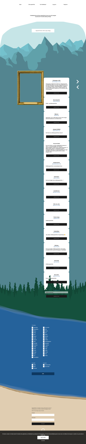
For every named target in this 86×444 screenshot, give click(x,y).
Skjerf (45, 334)
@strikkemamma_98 (56, 163)
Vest (45, 353)
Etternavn (33, 417)
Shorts (45, 331)
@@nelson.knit (56, 276)
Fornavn (33, 413)
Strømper (46, 343)
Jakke (34, 346)
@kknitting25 (56, 246)
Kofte (34, 350)
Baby (34, 364)
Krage (34, 352)
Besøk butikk (56, 93)
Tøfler (45, 350)
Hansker (34, 343)
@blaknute (56, 115)
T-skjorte (46, 345)
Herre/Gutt (46, 366)
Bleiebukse (35, 329)
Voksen (34, 368)
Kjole (34, 348)
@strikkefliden (56, 232)
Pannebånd (35, 357)
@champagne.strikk (56, 81)
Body (34, 332)
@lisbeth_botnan (56, 192)
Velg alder (33, 363)
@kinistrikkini (56, 178)
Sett (45, 329)
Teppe (45, 346)
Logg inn (54, 4)
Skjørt (45, 338)
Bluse (34, 331)
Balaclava (35, 327)
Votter (45, 355)
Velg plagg (34, 325)
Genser (34, 339)
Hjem (20, 4)
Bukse (34, 336)
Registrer (66, 4)
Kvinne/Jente (46, 364)
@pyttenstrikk (56, 218)
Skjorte (45, 336)
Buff (34, 334)
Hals (34, 341)
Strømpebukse (47, 341)
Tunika (45, 352)
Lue (33, 355)
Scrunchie (46, 327)
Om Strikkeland (43, 4)
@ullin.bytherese (56, 130)
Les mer (43, 440)
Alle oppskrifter (31, 4)
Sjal (45, 332)
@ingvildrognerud (56, 290)
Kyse (34, 353)
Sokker (45, 339)
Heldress (34, 345)
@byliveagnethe (56, 101)
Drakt (34, 338)
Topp (45, 348)
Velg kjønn (45, 363)
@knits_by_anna (56, 205)
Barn (34, 366)
